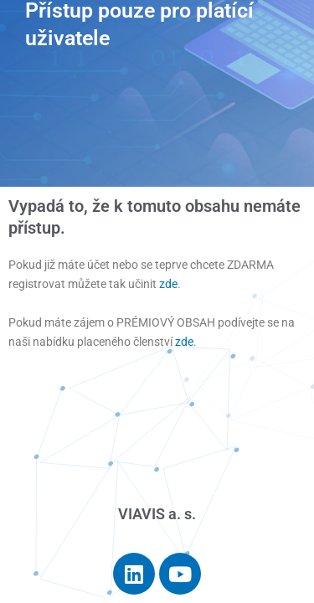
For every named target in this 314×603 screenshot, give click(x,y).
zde (168, 284)
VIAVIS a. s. (157, 514)
